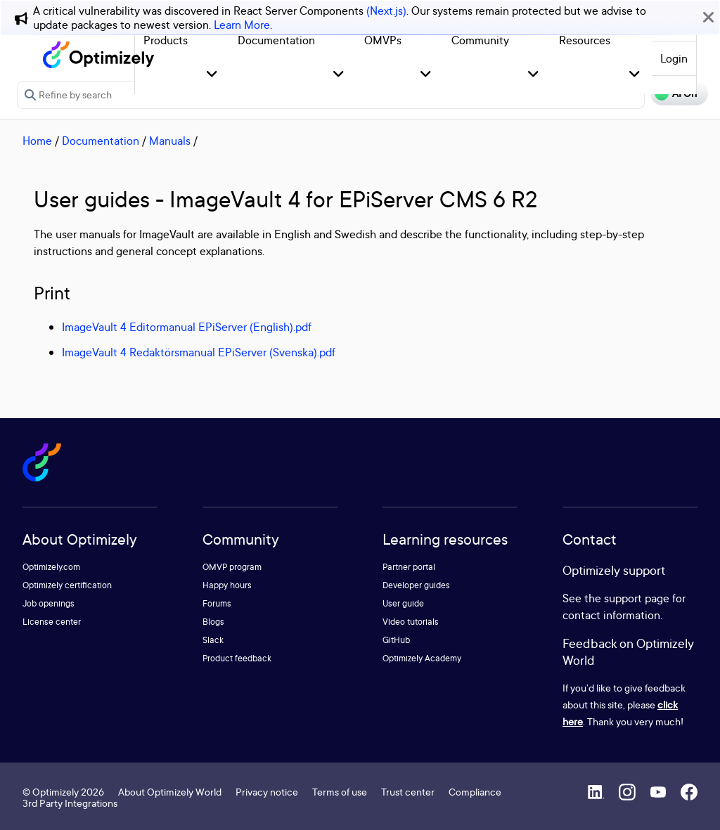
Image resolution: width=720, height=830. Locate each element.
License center (51, 622)
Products (165, 40)
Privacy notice (267, 791)
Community (480, 40)
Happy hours (227, 585)
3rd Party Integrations (69, 803)
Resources (584, 40)
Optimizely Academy (421, 658)
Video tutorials (410, 622)
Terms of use (339, 791)
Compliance (475, 791)
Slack (213, 640)
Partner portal (408, 567)
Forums (216, 603)
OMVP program (232, 567)
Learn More (242, 24)
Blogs (213, 622)
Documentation (276, 40)
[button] (212, 75)
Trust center (408, 791)
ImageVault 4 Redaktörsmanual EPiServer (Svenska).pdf (198, 352)
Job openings (48, 603)
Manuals (170, 140)
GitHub (396, 640)
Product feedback (236, 658)
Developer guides (416, 585)
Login (674, 58)
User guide (403, 603)
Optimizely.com (51, 567)
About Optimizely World (169, 791)
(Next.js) (386, 10)
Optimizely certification (67, 585)
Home (37, 140)
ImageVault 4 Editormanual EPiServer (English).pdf (186, 327)
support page (636, 598)
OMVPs (382, 40)
